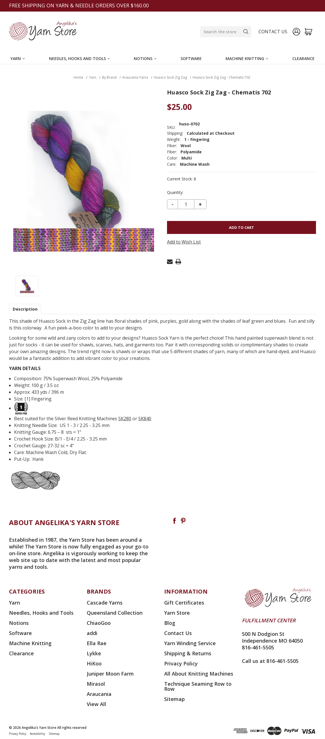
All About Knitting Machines (198, 673)
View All (96, 704)
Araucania (99, 694)
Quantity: (175, 192)
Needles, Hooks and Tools (79, 58)
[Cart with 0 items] (308, 32)
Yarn (17, 58)
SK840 (144, 418)
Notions (145, 58)
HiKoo (94, 663)
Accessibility (37, 734)
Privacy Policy (181, 663)
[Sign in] (296, 32)
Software (191, 58)
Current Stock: (181, 179)
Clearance (303, 58)
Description (25, 309)
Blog (169, 622)
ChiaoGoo (99, 622)
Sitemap (174, 699)
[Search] (246, 31)
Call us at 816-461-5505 (270, 661)
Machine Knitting (247, 58)
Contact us (273, 31)
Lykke (94, 653)
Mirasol (96, 683)
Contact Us (178, 633)
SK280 (124, 418)
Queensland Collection (115, 612)
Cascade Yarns (105, 602)
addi (92, 633)
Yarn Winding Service (190, 643)
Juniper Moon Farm (110, 673)
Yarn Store (177, 612)
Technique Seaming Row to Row (197, 686)
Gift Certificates (184, 602)
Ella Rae (96, 643)
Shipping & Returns (187, 653)
